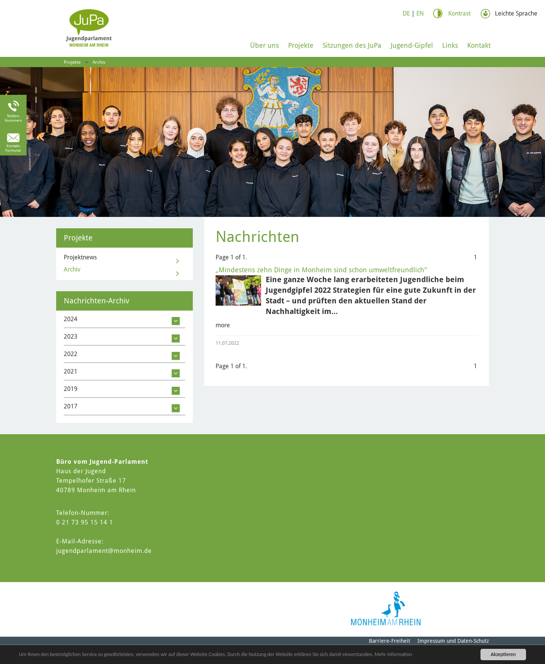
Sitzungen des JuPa (352, 45)
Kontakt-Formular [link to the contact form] (13, 148)
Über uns (264, 45)
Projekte (300, 45)
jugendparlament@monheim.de (104, 550)
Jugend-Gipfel (412, 45)
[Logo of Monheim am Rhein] (386, 608)
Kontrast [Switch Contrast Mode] (459, 13)
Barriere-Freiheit (389, 641)
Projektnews (80, 257)
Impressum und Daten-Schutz (453, 641)
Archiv (99, 62)
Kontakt (479, 45)
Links (450, 45)
